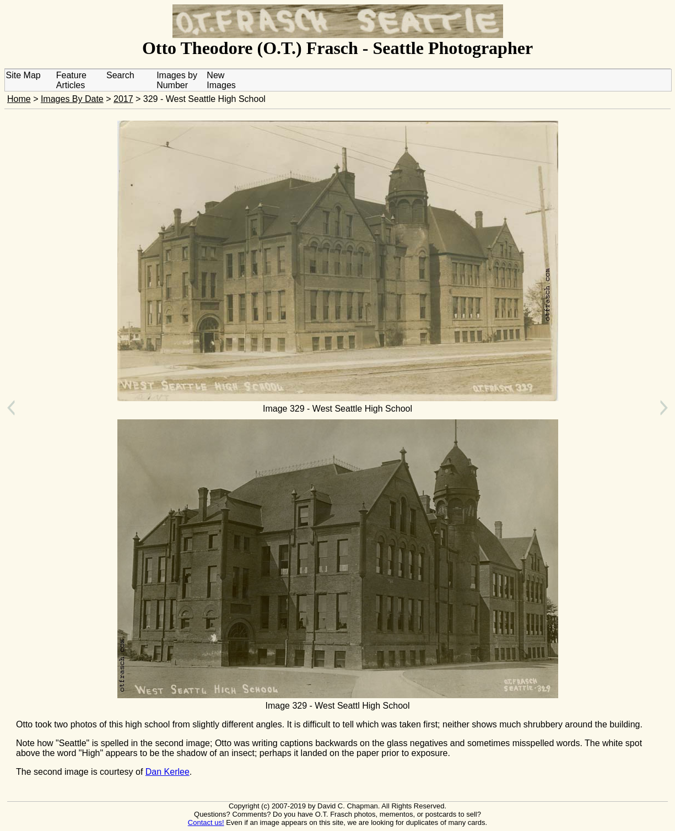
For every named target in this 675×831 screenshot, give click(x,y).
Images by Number (176, 80)
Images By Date (72, 99)
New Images (221, 80)
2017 (123, 99)
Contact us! (206, 822)
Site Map (23, 75)
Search (120, 75)
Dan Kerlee (167, 771)
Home (19, 99)
